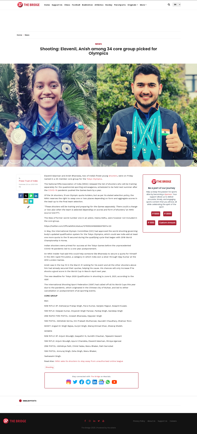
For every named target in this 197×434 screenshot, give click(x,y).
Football (76, 5)
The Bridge (95, 376)
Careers (173, 421)
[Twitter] (25, 195)
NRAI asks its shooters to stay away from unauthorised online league (89, 361)
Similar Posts (29, 401)
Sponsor (168, 194)
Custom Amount (167, 222)
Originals (133, 5)
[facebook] (20, 195)
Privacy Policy (139, 421)
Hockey (108, 5)
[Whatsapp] (30, 195)
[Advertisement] (98, 24)
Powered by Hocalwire (106, 427)
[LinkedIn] (35, 195)
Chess (67, 5)
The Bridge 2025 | (89, 427)
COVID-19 (52, 190)
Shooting (49, 367)
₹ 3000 (167, 213)
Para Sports (120, 5)
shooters (113, 176)
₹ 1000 (151, 222)
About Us (151, 421)
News (98, 43)
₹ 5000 (155, 213)
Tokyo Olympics (94, 179)
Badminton (87, 5)
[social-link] (28, 207)
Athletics (99, 5)
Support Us (57, 5)
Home (47, 5)
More (143, 5)
